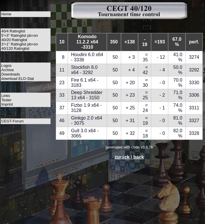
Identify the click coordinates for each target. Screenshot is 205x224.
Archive (7, 70)
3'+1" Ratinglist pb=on (19, 44)
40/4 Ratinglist (13, 31)
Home (6, 14)
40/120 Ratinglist (15, 48)
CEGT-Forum (12, 121)
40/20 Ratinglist (14, 40)
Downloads (10, 74)
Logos (6, 65)
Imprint (7, 104)
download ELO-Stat (17, 78)
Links (5, 95)
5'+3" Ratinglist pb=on (19, 35)
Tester (6, 100)
